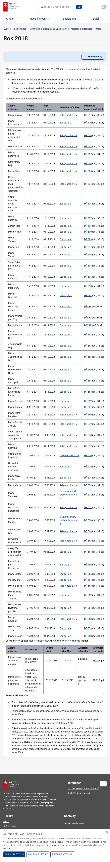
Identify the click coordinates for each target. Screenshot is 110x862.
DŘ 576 (88, 455)
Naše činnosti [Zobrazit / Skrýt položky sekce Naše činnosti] (40, 18)
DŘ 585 (88, 369)
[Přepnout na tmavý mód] (104, 7)
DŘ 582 (88, 401)
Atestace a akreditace (81, 28)
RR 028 (96, 660)
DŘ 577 (88, 446)
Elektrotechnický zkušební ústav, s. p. (68, 494)
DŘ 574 (88, 477)
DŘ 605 (88, 171)
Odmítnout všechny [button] (38, 854)
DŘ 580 (88, 414)
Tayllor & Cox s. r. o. (69, 455)
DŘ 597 (88, 247)
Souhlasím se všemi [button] (14, 854)
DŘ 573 (88, 485)
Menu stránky (93, 56)
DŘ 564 (88, 580)
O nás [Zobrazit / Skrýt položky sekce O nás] (12, 18)
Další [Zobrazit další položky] (98, 18)
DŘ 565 (88, 574)
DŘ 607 (88, 154)
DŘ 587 (88, 345)
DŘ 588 (88, 334)
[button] (62, 854)
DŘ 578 (88, 435)
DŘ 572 (88, 494)
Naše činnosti (19, 28)
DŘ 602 (88, 218)
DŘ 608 (88, 146)
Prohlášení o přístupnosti (79, 793)
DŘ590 (87, 317)
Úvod (6, 28)
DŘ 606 (88, 163)
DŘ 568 (88, 540)
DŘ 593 (88, 286)
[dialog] (55, 845)
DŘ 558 (88, 636)
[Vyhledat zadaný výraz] (79, 7)
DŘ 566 (88, 564)
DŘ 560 (88, 619)
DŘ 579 (88, 424)
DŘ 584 (88, 380)
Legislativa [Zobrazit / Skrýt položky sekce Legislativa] (72, 18)
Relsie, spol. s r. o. (68, 115)
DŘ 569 (88, 531)
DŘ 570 (88, 520)
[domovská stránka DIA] (11, 7)
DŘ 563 (88, 585)
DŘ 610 (88, 122)
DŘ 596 (88, 254)
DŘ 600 (88, 231)
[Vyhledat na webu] (59, 7)
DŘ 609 (88, 135)
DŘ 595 (88, 265)
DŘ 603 (88, 203)
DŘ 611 (88, 115)
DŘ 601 (88, 225)
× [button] (107, 832)
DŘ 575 (88, 466)
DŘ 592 (88, 295)
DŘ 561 (88, 608)
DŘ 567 (88, 551)
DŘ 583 (88, 391)
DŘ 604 (88, 184)
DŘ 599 (88, 239)
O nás (6, 821)
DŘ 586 (88, 356)
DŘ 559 (88, 628)
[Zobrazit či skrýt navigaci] (105, 29)
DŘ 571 (88, 507)
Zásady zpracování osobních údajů (83, 788)
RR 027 (96, 680)
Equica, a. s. (66, 122)
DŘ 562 (88, 595)
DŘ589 (87, 325)
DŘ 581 (88, 407)
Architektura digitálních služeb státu (48, 28)
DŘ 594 (88, 276)
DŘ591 (87, 306)
